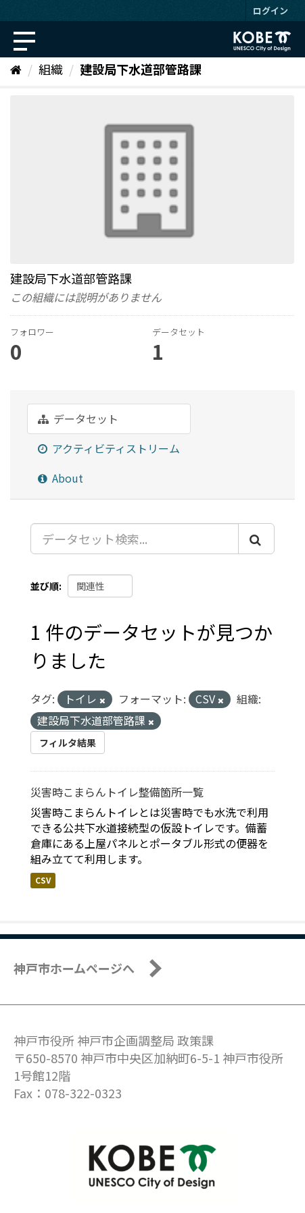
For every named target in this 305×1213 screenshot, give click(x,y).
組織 (51, 69)
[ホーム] (16, 69)
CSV (43, 880)
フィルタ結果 (67, 742)
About (60, 478)
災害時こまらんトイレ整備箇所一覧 (117, 792)
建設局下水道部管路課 (141, 69)
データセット (78, 418)
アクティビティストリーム (109, 448)
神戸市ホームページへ (74, 968)
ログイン (270, 10)
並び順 (44, 586)
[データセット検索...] (134, 538)
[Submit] (256, 538)
